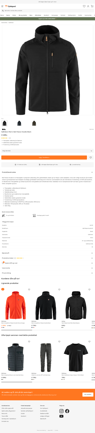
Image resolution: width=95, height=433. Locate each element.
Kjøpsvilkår (50, 430)
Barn (31, 15)
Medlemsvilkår (44, 413)
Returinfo (4, 413)
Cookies (56, 430)
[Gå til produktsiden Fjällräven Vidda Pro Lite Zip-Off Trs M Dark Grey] (45, 357)
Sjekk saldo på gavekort (8, 411)
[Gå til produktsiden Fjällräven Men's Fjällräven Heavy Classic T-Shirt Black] (76, 357)
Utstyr (14, 15)
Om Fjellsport (44, 408)
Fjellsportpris (72, 15)
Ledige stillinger (44, 416)
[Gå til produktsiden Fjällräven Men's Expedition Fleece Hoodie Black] (45, 305)
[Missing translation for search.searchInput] (2, 11)
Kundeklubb (43, 411)
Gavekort (46, 15)
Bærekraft (43, 419)
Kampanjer (55, 15)
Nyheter (63, 15)
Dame (8, 15)
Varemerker (88, 15)
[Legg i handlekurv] (44, 157)
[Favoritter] (84, 6)
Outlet (80, 15)
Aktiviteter (38, 15)
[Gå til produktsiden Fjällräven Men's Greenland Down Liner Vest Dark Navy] (15, 357)
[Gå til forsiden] (10, 6)
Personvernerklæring (41, 430)
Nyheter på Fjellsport (27, 411)
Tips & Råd (5, 416)
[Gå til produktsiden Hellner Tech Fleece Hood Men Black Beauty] (76, 305)
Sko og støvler (23, 15)
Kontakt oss (5, 421)
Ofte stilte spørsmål (7, 408)
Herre (2, 15)
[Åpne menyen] (2, 6)
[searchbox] (49, 11)
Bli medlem (87, 394)
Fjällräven (11, 22)
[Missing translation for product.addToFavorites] (91, 157)
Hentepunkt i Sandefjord (9, 419)
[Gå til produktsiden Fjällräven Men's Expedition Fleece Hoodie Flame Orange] (15, 305)
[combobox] (47, 10)
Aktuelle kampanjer (26, 408)
